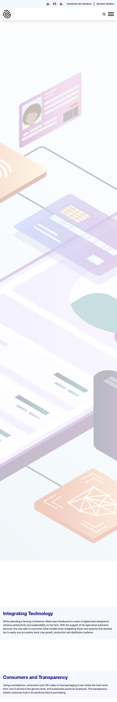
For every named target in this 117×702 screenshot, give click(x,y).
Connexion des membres (79, 4)
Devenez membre (105, 4)
